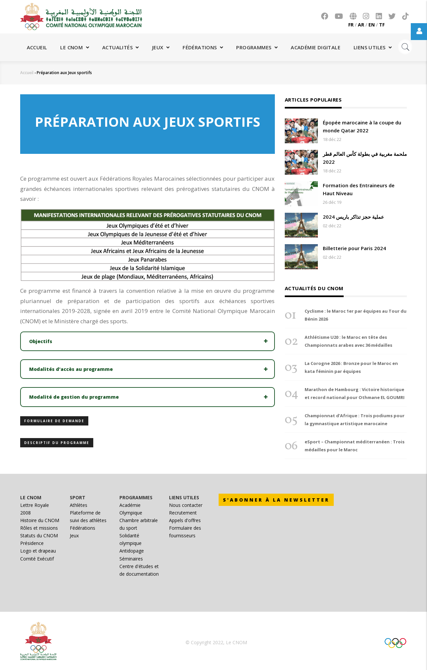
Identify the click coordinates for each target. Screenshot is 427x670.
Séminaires (131, 559)
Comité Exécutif (37, 559)
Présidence (32, 543)
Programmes (257, 47)
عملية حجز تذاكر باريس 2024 (353, 216)
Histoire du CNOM (39, 520)
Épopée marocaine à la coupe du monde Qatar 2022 (362, 126)
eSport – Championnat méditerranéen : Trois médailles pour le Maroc (355, 446)
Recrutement (183, 513)
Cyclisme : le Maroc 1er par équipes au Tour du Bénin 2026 (355, 315)
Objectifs (40, 341)
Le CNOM (74, 47)
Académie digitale (315, 47)
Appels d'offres (185, 520)
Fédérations (203, 47)
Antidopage (131, 551)
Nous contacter (185, 505)
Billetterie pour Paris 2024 (354, 248)
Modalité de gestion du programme (74, 397)
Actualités (120, 47)
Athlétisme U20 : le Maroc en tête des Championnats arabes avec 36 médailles (348, 341)
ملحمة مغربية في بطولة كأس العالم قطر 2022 (365, 158)
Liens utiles (373, 47)
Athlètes (78, 505)
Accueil (37, 47)
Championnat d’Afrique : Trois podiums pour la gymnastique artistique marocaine (355, 419)
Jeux (160, 47)
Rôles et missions (39, 528)
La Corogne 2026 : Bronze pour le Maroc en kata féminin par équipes (351, 367)
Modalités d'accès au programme (71, 369)
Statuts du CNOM (39, 535)
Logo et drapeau (38, 551)
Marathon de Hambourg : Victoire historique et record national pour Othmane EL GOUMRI (355, 393)
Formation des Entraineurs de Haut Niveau (359, 189)
